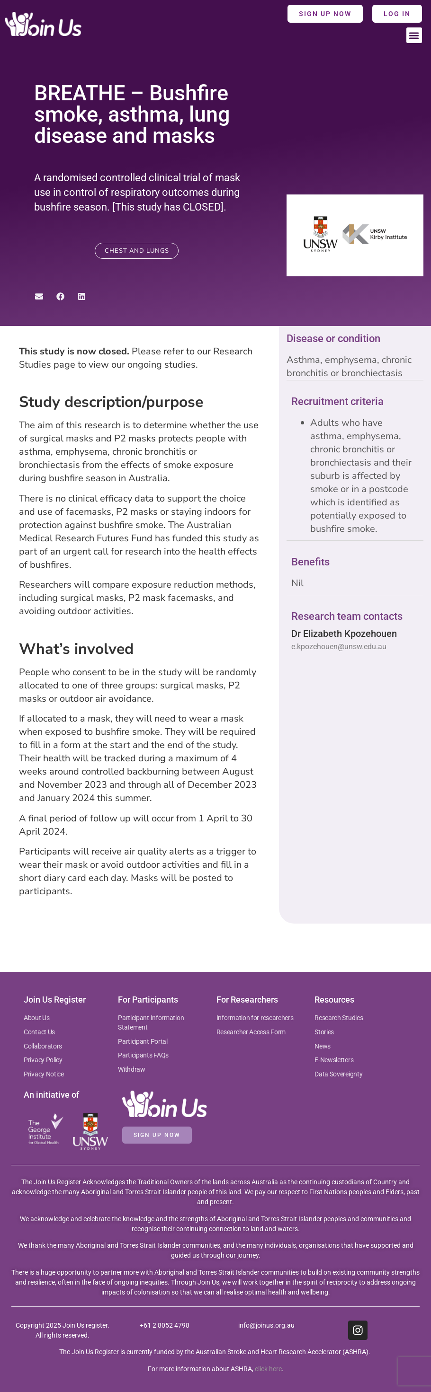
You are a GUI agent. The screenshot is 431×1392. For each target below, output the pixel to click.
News (322, 1046)
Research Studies (338, 1018)
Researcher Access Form (251, 1032)
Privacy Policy (43, 1060)
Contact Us (39, 1032)
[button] (414, 35)
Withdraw (131, 1069)
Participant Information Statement (151, 1022)
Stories (324, 1032)
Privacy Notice (44, 1074)
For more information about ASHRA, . (216, 1369)
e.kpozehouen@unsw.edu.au (338, 646)
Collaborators (43, 1046)
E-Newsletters (333, 1060)
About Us (37, 1018)
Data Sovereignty (338, 1074)
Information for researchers (255, 1018)
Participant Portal (143, 1041)
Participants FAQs (143, 1055)
